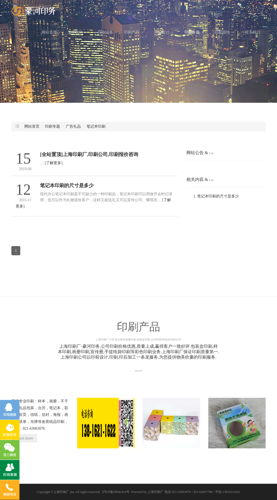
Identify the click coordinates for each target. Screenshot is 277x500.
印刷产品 (133, 32)
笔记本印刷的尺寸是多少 (67, 185)
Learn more (24, 438)
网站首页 (49, 32)
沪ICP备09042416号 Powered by (125, 492)
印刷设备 (105, 32)
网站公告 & (200, 152)
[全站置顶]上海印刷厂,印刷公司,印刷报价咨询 (89, 154)
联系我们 (252, 32)
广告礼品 (73, 126)
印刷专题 (194, 32)
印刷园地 (224, 32)
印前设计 (164, 32)
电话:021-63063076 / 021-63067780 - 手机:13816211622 (202, 492)
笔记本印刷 (96, 126)
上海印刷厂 (61, 492)
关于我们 (77, 32)
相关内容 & (200, 179)
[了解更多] (53, 163)
